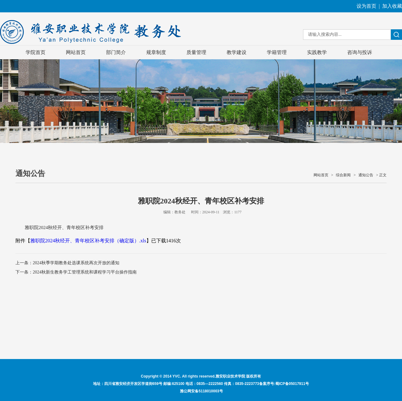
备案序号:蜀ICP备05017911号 (284, 384)
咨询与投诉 (359, 52)
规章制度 (156, 52)
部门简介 (116, 52)
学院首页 (35, 52)
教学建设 (236, 52)
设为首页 (366, 6)
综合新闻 (343, 175)
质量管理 (196, 52)
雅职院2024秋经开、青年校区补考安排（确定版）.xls (88, 240)
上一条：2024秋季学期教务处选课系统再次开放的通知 (67, 263)
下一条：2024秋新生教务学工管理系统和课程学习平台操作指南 (76, 272)
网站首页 (76, 52)
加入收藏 (392, 6)
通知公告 (365, 175)
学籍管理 (277, 52)
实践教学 (317, 52)
